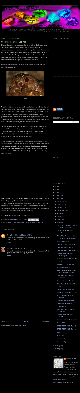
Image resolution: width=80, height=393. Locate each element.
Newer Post (5, 321)
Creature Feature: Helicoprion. (67, 320)
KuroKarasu (71, 358)
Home (26, 321)
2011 (57, 346)
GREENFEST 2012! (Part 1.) (66, 329)
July (58, 216)
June (59, 219)
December (61, 201)
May (58, 222)
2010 (57, 349)
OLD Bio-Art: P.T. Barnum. (65, 264)
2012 (57, 198)
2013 (57, 195)
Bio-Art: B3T (61, 323)
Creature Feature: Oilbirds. (66, 301)
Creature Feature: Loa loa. (66, 281)
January (60, 342)
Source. (25, 98)
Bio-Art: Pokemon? (63, 241)
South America (37, 222)
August (59, 213)
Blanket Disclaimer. (63, 267)
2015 (57, 189)
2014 (57, 192)
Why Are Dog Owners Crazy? (67, 292)
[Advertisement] (18, 304)
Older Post (45, 321)
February (60, 339)
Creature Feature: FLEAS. (65, 247)
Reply (9, 242)
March (59, 336)
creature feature (24, 222)
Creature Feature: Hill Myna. (66, 250)
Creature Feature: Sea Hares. (67, 244)
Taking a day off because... (66, 289)
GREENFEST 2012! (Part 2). (66, 326)
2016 (57, 186)
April (59, 333)
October (60, 207)
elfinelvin (10, 248)
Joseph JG (11, 235)
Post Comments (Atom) (18, 326)
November (61, 204)
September (61, 210)
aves (9, 222)
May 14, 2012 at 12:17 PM (23, 248)
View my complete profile (63, 382)
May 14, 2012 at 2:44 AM (23, 235)
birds (14, 222)
